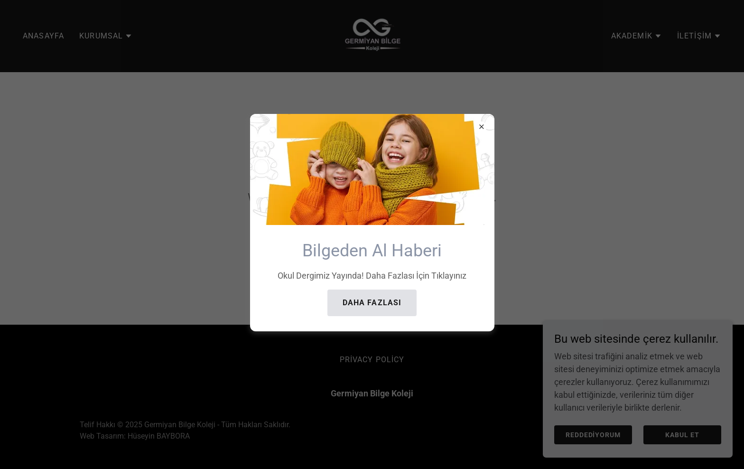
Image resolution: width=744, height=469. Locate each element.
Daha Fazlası (372, 302)
